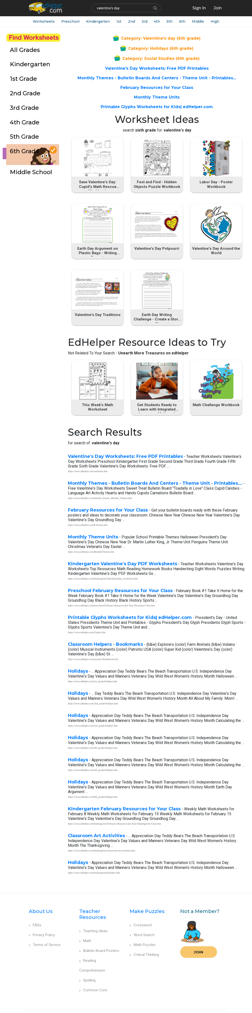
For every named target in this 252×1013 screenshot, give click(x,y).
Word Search (142, 921)
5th (175, 22)
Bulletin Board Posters (99, 937)
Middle (205, 22)
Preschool (71, 22)
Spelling (87, 966)
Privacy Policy (42, 921)
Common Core (93, 976)
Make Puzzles (147, 898)
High (222, 22)
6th (188, 22)
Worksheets (43, 22)
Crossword (141, 911)
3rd (148, 22)
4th (161, 22)
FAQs (35, 911)
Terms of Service (45, 931)
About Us (41, 898)
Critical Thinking (144, 941)
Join (198, 938)
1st (120, 22)
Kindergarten (99, 22)
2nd (134, 22)
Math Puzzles (143, 931)
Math (85, 927)
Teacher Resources (92, 901)
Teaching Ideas (93, 917)
